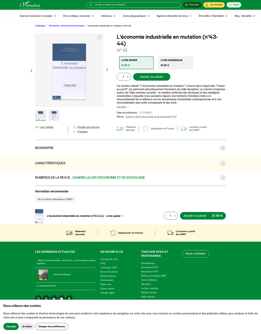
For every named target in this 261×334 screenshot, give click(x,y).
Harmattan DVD (149, 267)
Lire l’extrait (44, 127)
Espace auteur (107, 288)
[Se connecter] (214, 5)
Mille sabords (148, 296)
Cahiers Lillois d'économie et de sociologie (151, 117)
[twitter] (46, 298)
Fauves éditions (149, 280)
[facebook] (69, 298)
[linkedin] (54, 298)
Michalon (146, 284)
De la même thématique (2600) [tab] (55, 199)
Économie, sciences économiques (66, 26)
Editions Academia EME (153, 275)
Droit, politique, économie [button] (77, 16)
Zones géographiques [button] (135, 16)
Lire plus (121, 107)
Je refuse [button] (27, 326)
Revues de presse (109, 271)
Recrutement (106, 280)
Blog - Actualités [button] (243, 16)
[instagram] (38, 298)
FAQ (102, 263)
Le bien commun (149, 288)
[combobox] (116, 216)
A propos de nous (109, 259)
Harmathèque (148, 263)
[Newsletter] (192, 5)
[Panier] (234, 5)
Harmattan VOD (149, 271)
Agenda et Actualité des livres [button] (173, 16)
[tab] (136, 62)
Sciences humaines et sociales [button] (36, 16)
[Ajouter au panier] (203, 216)
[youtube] (61, 298)
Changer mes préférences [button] (51, 326)
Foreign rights (107, 292)
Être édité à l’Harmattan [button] (212, 16)
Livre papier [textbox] (113, 216)
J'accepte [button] (11, 326)
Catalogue (40, 26)
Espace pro (105, 284)
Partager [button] (80, 132)
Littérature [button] (106, 16)
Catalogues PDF (108, 267)
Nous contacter (196, 253)
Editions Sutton (149, 292)
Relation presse (108, 276)
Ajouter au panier (151, 76)
